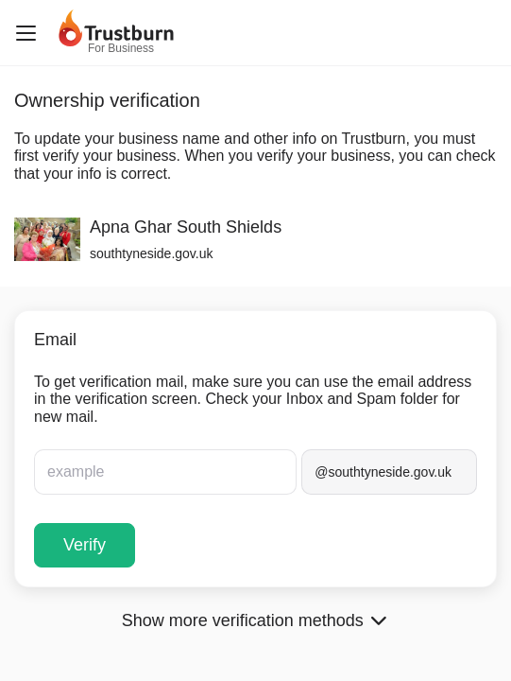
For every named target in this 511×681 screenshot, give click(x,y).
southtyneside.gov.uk (151, 253)
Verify (84, 544)
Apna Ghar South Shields (185, 227)
